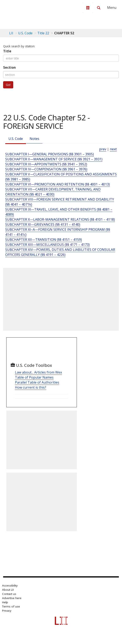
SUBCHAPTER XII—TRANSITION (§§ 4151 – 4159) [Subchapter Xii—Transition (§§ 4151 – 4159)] (43, 239)
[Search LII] (99, 8)
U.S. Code (15, 138)
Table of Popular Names (34, 377)
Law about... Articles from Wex (38, 372)
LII (11, 33)
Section (9, 67)
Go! (8, 85)
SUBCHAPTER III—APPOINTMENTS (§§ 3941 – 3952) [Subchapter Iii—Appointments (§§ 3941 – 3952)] (46, 164)
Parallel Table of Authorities (37, 382)
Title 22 (43, 33)
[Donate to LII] (88, 8)
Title (7, 51)
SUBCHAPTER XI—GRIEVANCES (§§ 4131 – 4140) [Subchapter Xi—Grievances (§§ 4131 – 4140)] (42, 224)
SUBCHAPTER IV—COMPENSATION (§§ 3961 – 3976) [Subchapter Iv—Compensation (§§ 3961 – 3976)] (46, 169)
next (113, 149)
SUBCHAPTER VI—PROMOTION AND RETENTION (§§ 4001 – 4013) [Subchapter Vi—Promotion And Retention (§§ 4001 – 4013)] (57, 184)
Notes (34, 138)
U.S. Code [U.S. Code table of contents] (25, 33)
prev (102, 149)
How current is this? (30, 387)
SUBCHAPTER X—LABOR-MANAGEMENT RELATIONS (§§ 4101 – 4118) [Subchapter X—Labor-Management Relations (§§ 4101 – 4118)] (60, 219)
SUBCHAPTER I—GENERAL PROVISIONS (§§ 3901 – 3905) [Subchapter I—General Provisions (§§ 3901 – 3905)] (49, 154)
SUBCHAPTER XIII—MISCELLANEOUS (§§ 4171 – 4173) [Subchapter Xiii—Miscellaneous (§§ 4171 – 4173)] (47, 244)
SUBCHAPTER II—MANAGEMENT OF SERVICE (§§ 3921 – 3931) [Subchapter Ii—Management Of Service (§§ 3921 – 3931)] (53, 159)
